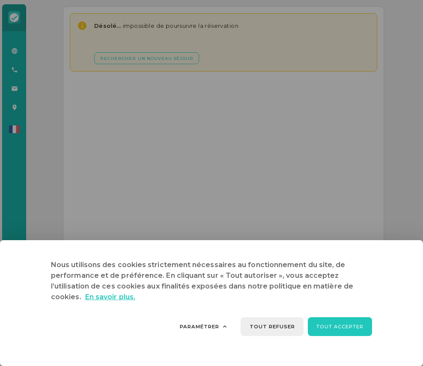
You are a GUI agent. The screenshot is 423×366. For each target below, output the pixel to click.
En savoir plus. (110, 297)
